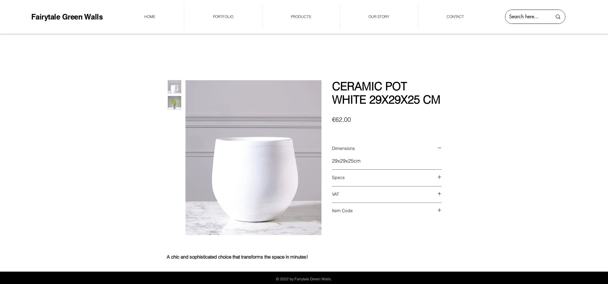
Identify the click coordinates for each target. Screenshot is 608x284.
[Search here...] (526, 17)
